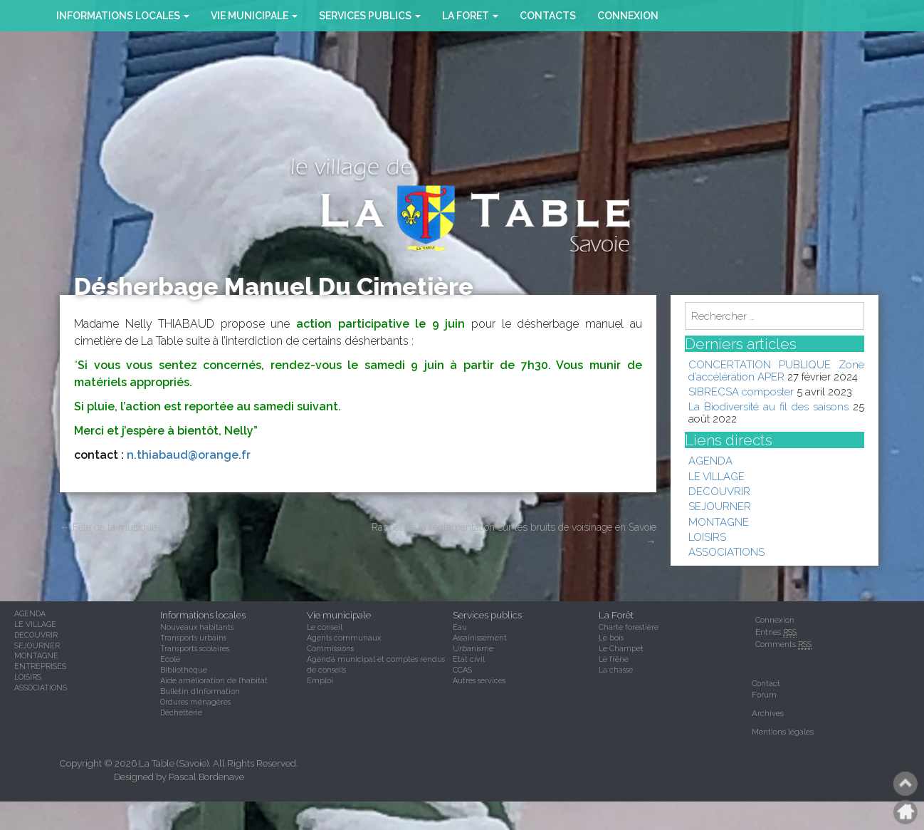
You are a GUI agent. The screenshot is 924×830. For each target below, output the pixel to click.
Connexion (627, 15)
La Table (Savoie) (174, 763)
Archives (768, 713)
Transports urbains (193, 637)
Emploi (320, 680)
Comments (783, 644)
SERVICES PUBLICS (370, 15)
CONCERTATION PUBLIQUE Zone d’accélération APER (776, 370)
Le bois (611, 637)
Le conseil (324, 627)
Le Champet (621, 648)
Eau (460, 627)
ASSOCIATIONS (726, 552)
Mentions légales (783, 732)
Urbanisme (473, 648)
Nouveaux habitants (196, 627)
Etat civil (469, 659)
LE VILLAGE (716, 476)
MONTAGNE (718, 522)
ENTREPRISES (40, 666)
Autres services (479, 680)
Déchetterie (181, 712)
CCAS (462, 669)
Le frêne (614, 659)
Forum (764, 695)
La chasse (616, 669)
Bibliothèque (183, 669)
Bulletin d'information (200, 691)
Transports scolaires (194, 648)
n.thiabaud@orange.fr (189, 455)
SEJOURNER (719, 506)
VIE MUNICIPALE (254, 15)
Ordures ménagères (195, 701)
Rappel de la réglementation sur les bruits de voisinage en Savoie (514, 534)
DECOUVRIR (719, 491)
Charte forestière (628, 627)
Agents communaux (344, 637)
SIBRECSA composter (741, 391)
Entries (776, 632)
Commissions (330, 648)
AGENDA (710, 461)
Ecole (170, 659)
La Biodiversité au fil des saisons (768, 406)
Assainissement (480, 637)
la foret (470, 15)
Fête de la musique (108, 527)
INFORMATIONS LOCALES (122, 15)
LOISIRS (707, 537)
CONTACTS (548, 15)
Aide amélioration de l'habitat (214, 680)
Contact (766, 683)
